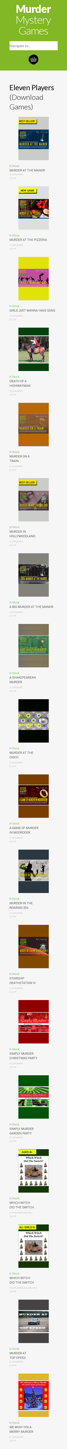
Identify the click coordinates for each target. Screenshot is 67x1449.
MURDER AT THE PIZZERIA (28, 240)
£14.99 (12, 1365)
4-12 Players (16, 541)
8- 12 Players (16, 1361)
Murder (33, 19)
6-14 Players (16, 466)
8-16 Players (16, 1137)
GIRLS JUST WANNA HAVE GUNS (32, 310)
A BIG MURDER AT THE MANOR (31, 607)
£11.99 (12, 1141)
